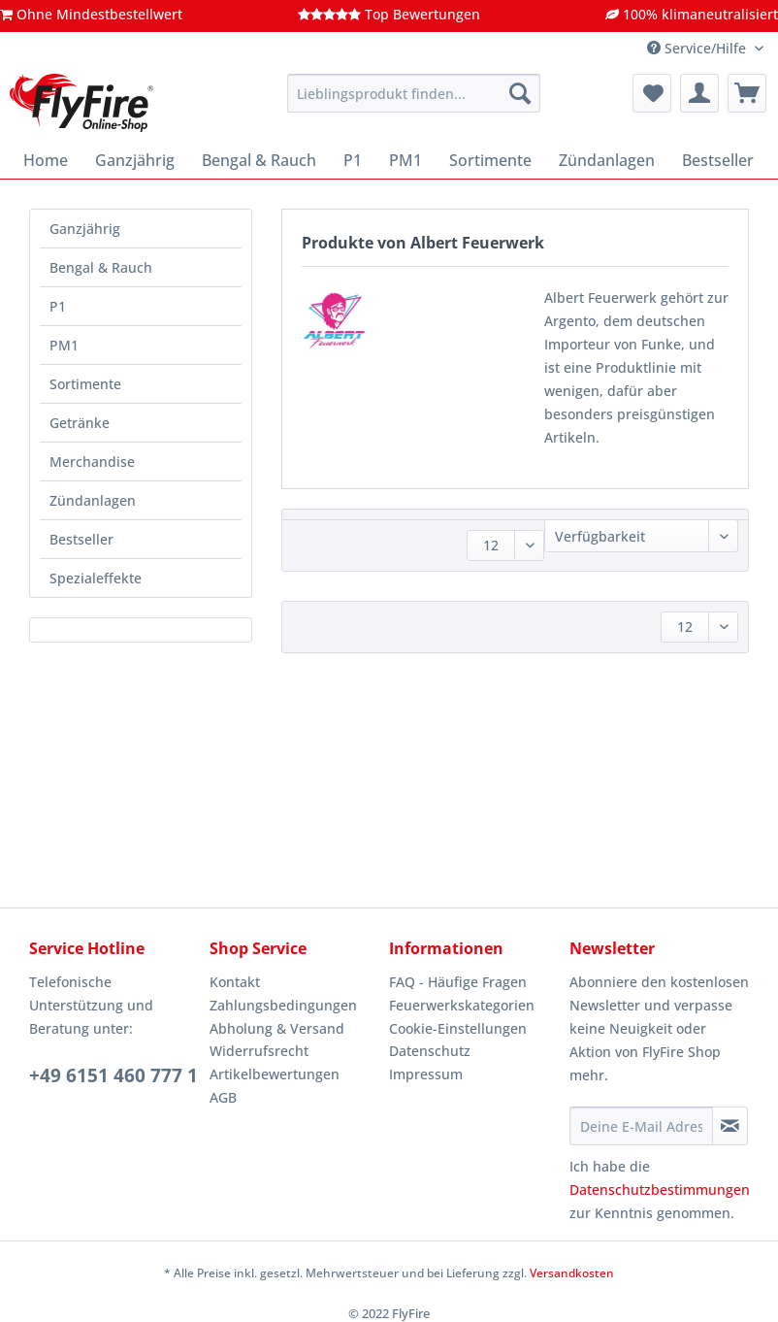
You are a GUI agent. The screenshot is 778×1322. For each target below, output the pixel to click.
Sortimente (85, 384)
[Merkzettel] (651, 93)
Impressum (426, 1074)
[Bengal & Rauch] (259, 160)
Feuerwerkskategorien (462, 1005)
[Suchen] (520, 93)
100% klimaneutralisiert (691, 14)
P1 (57, 306)
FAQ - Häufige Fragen (458, 982)
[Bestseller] (717, 160)
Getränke (79, 422)
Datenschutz (429, 1050)
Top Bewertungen (389, 14)
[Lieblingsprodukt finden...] (413, 93)
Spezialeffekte (95, 578)
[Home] (45, 160)
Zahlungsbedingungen (283, 1005)
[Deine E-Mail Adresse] (641, 1126)
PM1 (64, 345)
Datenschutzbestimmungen (659, 1189)
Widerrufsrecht (259, 1050)
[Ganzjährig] (134, 160)
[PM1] (405, 160)
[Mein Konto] (699, 93)
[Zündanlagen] (606, 160)
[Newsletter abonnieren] (730, 1126)
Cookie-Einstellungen (458, 1028)
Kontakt (235, 982)
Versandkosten (572, 1273)
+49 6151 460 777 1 (113, 1075)
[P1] (352, 160)
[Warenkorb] (747, 93)
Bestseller (81, 539)
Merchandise (92, 461)
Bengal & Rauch (100, 267)
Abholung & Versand (277, 1028)
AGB (223, 1097)
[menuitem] (413, 102)
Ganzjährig (84, 228)
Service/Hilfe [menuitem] (698, 48)
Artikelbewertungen (275, 1074)
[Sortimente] (490, 160)
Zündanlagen (92, 500)
